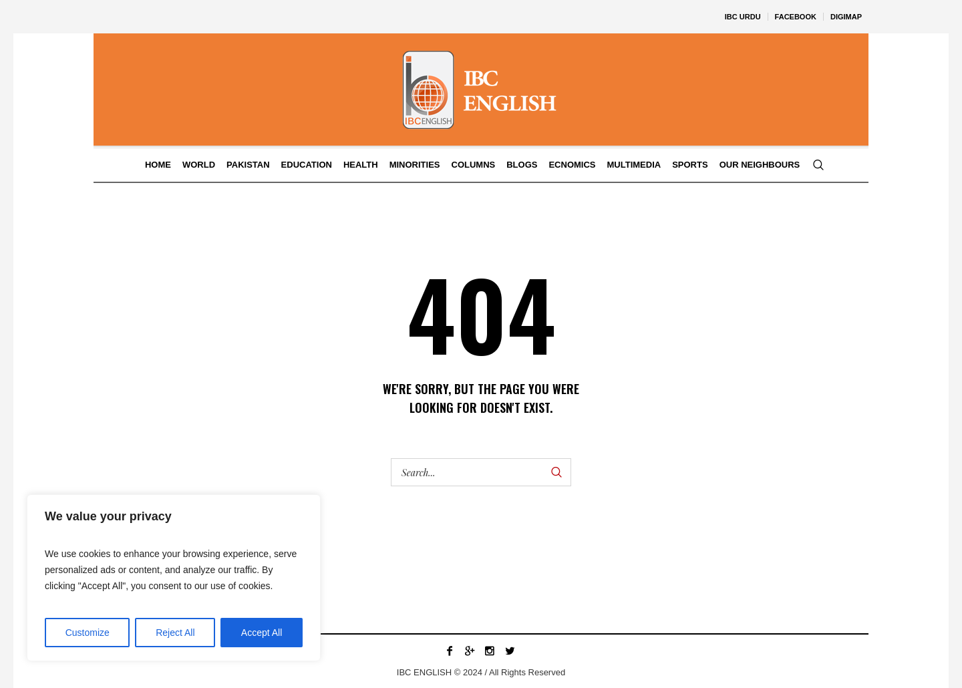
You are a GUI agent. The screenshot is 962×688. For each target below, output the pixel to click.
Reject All (175, 632)
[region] (174, 577)
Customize (87, 632)
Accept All (261, 632)
